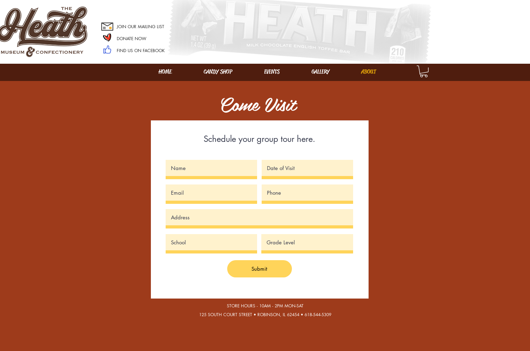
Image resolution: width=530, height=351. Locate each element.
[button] (424, 71)
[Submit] (259, 268)
